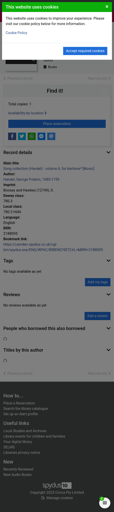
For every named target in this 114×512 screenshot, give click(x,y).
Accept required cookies (85, 51)
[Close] (107, 6)
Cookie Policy (16, 33)
